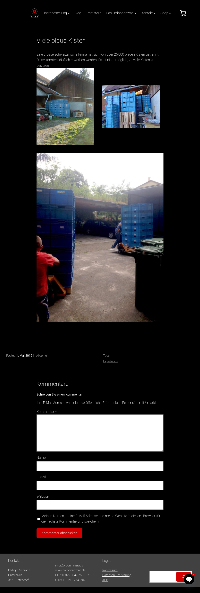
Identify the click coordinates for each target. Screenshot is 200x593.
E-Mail (41, 477)
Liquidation (110, 361)
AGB (105, 580)
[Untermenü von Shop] (170, 13)
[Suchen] (183, 577)
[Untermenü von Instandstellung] (69, 13)
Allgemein (42, 355)
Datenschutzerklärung (116, 575)
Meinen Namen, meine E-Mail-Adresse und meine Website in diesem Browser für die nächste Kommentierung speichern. (100, 518)
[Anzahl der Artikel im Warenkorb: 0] (183, 13)
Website (42, 496)
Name (41, 458)
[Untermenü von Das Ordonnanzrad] (136, 13)
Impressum (110, 570)
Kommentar (47, 412)
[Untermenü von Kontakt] (155, 13)
